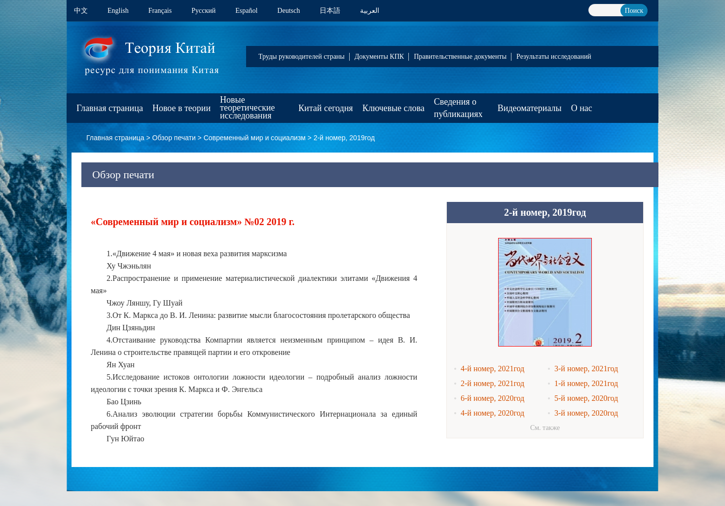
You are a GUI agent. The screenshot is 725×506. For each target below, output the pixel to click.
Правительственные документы (460, 56)
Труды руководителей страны (301, 56)
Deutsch (288, 10)
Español (246, 10)
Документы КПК (379, 56)
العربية (369, 10)
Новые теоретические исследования (247, 107)
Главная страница (109, 108)
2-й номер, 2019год (344, 138)
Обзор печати (174, 138)
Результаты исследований (553, 56)
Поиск (634, 10)
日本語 (330, 10)
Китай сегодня (325, 108)
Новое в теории (181, 108)
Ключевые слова (393, 108)
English (118, 10)
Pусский (203, 10)
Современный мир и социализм (255, 138)
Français (160, 10)
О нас (581, 108)
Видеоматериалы (530, 108)
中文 (81, 10)
